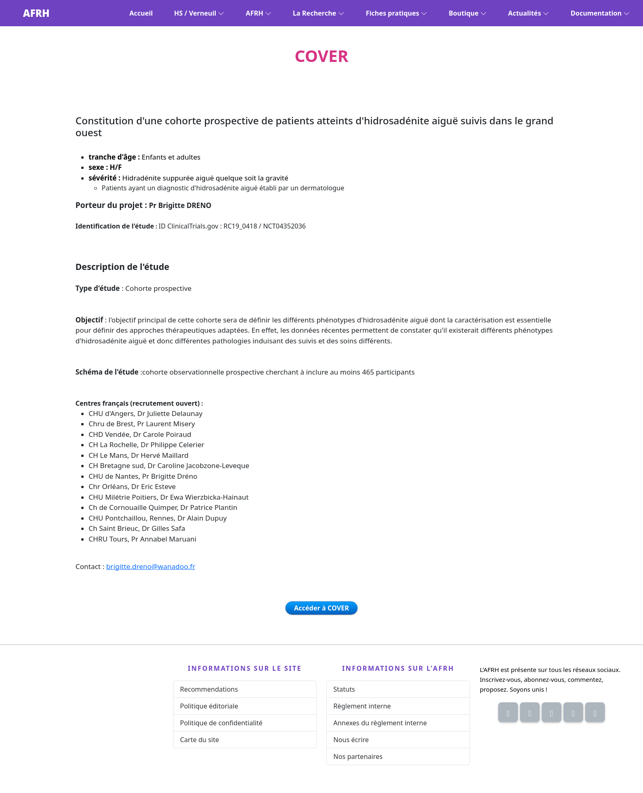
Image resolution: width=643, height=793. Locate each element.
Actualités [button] (528, 13)
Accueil (141, 13)
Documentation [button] (600, 13)
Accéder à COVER (321, 607)
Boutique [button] (468, 13)
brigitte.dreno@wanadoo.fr (150, 566)
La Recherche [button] (318, 13)
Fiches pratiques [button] (396, 13)
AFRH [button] (258, 13)
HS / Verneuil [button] (199, 13)
